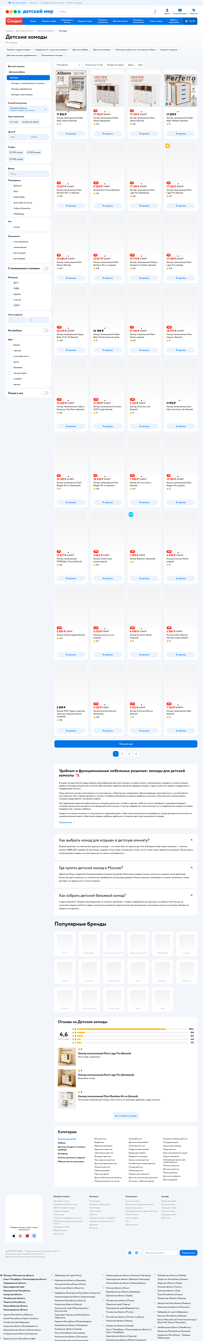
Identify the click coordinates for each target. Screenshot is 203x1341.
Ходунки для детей (171, 1156)
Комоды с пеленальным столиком (28, 83)
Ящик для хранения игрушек (175, 1153)
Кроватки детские (102, 1167)
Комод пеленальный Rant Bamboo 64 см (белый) (108, 1096)
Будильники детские (103, 1149)
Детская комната (24, 30)
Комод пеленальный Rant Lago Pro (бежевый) (106, 1075)
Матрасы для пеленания (139, 1174)
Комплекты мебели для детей (141, 1181)
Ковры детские (169, 1149)
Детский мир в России (15, 1256)
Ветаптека (165, 1218)
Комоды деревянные (21, 88)
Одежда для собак (169, 1214)
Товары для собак (168, 1208)
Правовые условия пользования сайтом (42, 1251)
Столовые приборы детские (175, 1139)
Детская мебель (46, 30)
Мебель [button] (62, 1142)
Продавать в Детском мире (65, 1204)
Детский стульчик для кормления (143, 1177)
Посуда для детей (170, 1142)
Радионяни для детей (103, 1146)
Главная (9, 30)
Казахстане (31, 1256)
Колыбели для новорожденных (142, 1163)
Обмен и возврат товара (64, 1208)
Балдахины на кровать (138, 1156)
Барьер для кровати (137, 1153)
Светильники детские (103, 1153)
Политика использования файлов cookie (68, 1222)
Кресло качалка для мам (139, 1160)
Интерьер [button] (63, 1153)
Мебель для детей (102, 1170)
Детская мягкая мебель (138, 1142)
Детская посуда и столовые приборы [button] (71, 1148)
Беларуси (41, 1256)
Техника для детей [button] (67, 1139)
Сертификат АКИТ (62, 1227)
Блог (127, 1221)
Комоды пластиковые (22, 94)
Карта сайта (59, 1233)
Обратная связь (60, 1230)
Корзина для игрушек (172, 1146)
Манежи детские (136, 1170)
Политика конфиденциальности (67, 1218)
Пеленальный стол (137, 1146)
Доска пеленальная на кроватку (108, 1177)
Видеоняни (99, 1142)
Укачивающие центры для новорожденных (174, 1161)
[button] (190, 21)
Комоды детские (136, 1167)
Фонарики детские (102, 1156)
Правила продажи (61, 1211)
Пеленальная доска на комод (106, 1181)
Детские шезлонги (171, 1169)
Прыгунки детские (171, 1165)
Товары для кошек (169, 1201)
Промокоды (59, 1214)
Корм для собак (168, 1211)
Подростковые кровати (139, 1149)
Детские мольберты (171, 1176)
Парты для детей (101, 1174)
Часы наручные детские (104, 1160)
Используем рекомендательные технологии (25, 1254)
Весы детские (100, 1139)
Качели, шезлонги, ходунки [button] (71, 1157)
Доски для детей (170, 1180)
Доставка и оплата (61, 1201)
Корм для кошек (168, 1204)
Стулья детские (135, 1139)
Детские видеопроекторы (105, 1163)
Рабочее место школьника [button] (71, 1161)
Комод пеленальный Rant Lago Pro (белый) (104, 1053)
